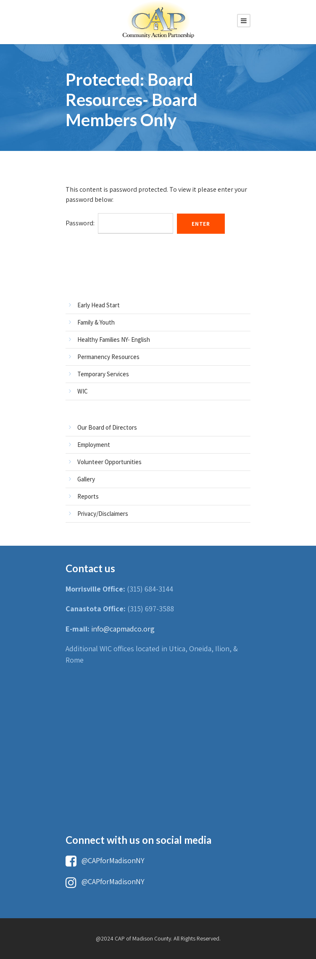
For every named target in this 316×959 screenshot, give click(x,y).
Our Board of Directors (107, 427)
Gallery (86, 479)
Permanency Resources (108, 357)
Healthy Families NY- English (113, 339)
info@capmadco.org (123, 629)
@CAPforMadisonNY (105, 860)
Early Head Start (98, 305)
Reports (88, 496)
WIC (82, 391)
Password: (119, 223)
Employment (93, 445)
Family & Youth (96, 322)
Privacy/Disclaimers (102, 514)
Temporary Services (103, 374)
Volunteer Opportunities (109, 462)
